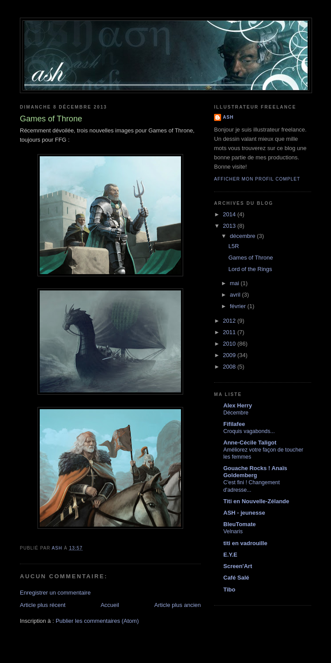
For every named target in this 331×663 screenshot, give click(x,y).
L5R (233, 246)
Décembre (235, 413)
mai (235, 283)
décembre (243, 236)
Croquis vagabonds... (249, 431)
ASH (228, 117)
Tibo (229, 589)
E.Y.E (230, 554)
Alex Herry (237, 405)
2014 (230, 214)
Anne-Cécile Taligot (249, 442)
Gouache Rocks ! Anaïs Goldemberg (255, 471)
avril (236, 294)
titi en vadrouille (245, 543)
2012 (230, 320)
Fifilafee (234, 424)
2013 (230, 225)
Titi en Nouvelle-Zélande (256, 501)
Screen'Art (237, 566)
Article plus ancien (177, 605)
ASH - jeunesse (244, 512)
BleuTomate (239, 524)
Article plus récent (42, 605)
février (239, 306)
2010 (230, 343)
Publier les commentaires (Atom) (97, 621)
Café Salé (236, 577)
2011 (230, 332)
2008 (230, 366)
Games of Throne (250, 257)
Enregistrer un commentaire (55, 592)
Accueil (110, 605)
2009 (230, 355)
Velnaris (233, 531)
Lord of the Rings (250, 269)
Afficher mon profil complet (257, 179)
